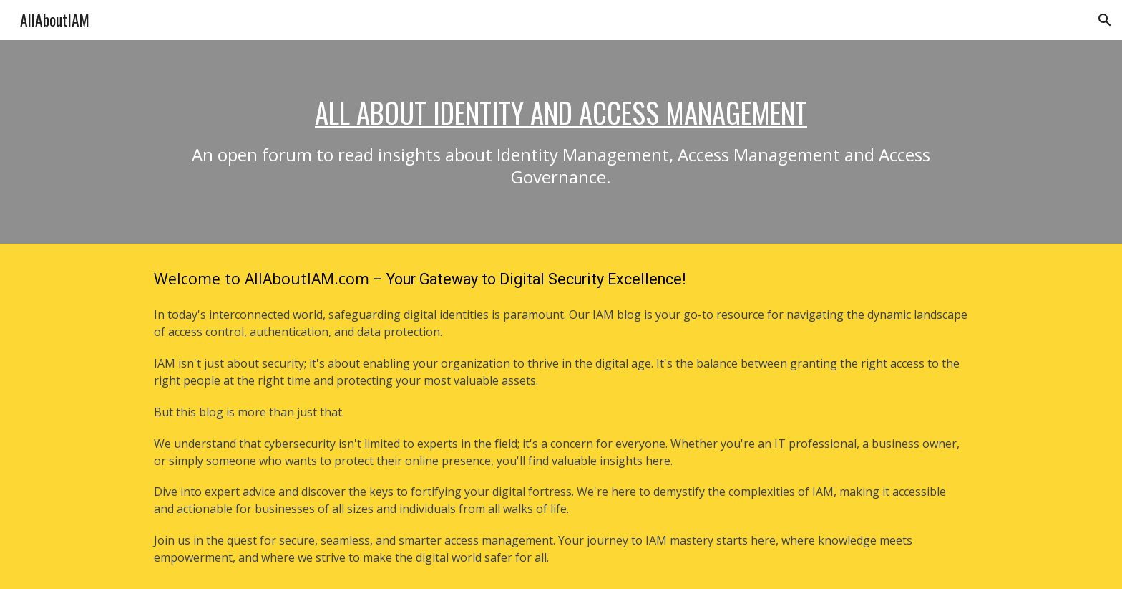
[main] (561, 141)
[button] (1105, 20)
